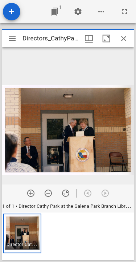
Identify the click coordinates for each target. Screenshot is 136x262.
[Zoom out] (48, 193)
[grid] (68, 236)
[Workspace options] (101, 11)
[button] (22, 233)
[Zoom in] (31, 193)
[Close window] (123, 38)
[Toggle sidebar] (12, 38)
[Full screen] (124, 11)
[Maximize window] (106, 38)
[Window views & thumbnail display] (89, 38)
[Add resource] (11, 11)
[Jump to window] (54, 11)
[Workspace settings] (78, 11)
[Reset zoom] (65, 193)
